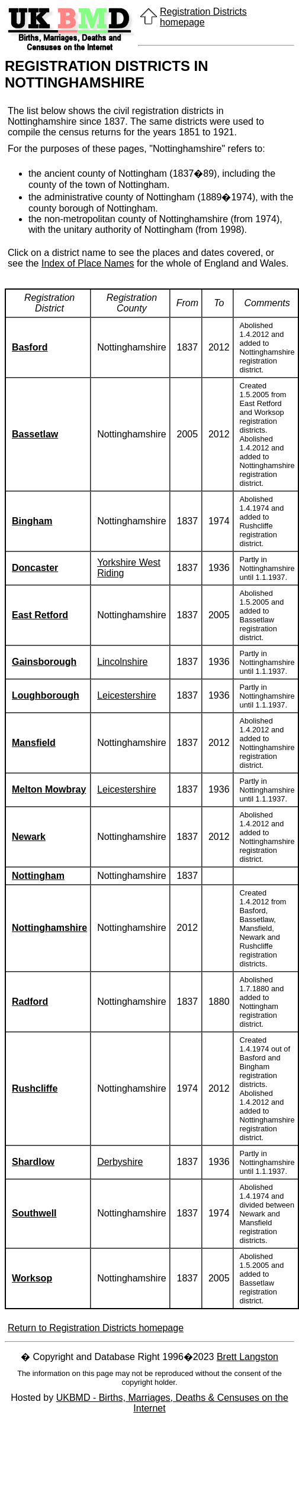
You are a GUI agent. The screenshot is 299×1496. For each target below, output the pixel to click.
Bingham (32, 521)
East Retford (40, 615)
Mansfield (34, 743)
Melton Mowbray (49, 789)
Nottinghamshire (49, 928)
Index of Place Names (87, 263)
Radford (30, 1002)
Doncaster (35, 568)
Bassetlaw (35, 434)
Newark (29, 837)
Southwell (34, 1213)
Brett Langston (247, 1357)
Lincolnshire (122, 662)
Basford (29, 347)
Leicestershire (126, 695)
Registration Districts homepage (203, 17)
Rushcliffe (34, 1088)
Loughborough (45, 695)
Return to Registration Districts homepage (96, 1328)
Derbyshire (120, 1162)
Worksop (32, 1278)
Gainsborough (44, 662)
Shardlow (33, 1162)
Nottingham (38, 876)
